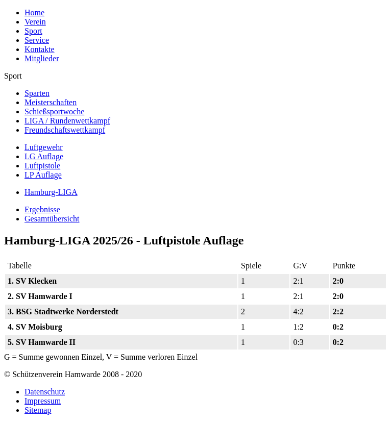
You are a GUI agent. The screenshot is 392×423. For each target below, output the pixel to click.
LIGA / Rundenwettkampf (67, 120)
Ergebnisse (42, 209)
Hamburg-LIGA (51, 192)
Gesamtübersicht (52, 218)
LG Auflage (43, 156)
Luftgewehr (43, 147)
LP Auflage (43, 174)
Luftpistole (42, 165)
